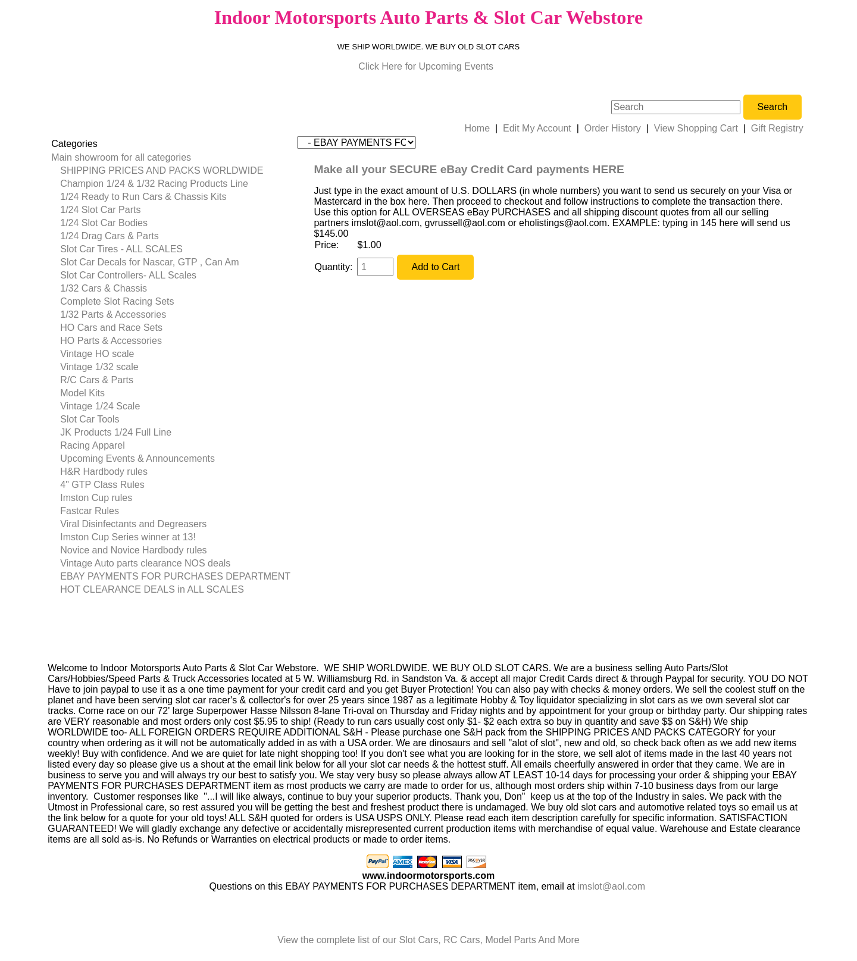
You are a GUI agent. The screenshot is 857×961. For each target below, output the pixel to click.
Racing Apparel (92, 445)
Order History (612, 128)
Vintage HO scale (97, 354)
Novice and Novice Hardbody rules (133, 550)
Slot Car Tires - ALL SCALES (121, 249)
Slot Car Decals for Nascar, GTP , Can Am (149, 262)
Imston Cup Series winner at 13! (128, 537)
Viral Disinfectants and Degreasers (133, 524)
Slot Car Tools (89, 419)
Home (477, 128)
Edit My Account (537, 128)
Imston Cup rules (96, 498)
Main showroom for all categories (121, 157)
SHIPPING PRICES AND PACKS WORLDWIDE (161, 170)
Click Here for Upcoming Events (425, 66)
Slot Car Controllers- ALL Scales (128, 275)
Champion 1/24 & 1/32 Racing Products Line (154, 184)
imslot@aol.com (611, 886)
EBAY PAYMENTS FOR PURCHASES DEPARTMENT (175, 576)
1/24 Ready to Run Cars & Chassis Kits (143, 197)
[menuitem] (171, 158)
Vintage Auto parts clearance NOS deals (145, 563)
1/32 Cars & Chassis (103, 288)
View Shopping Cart (696, 128)
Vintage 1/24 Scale (100, 406)
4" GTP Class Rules (102, 485)
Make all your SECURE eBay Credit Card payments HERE (469, 169)
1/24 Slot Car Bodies (104, 223)
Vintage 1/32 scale (99, 367)
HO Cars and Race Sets (111, 328)
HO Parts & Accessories (111, 341)
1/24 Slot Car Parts (100, 210)
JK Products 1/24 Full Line (115, 432)
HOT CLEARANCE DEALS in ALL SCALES (152, 589)
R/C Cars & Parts (96, 380)
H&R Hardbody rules (104, 472)
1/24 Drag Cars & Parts (109, 236)
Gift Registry (777, 128)
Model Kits (82, 393)
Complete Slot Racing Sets (117, 301)
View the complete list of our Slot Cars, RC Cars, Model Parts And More (428, 940)
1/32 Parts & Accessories (113, 314)
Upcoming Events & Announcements (137, 458)
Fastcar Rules (89, 511)
